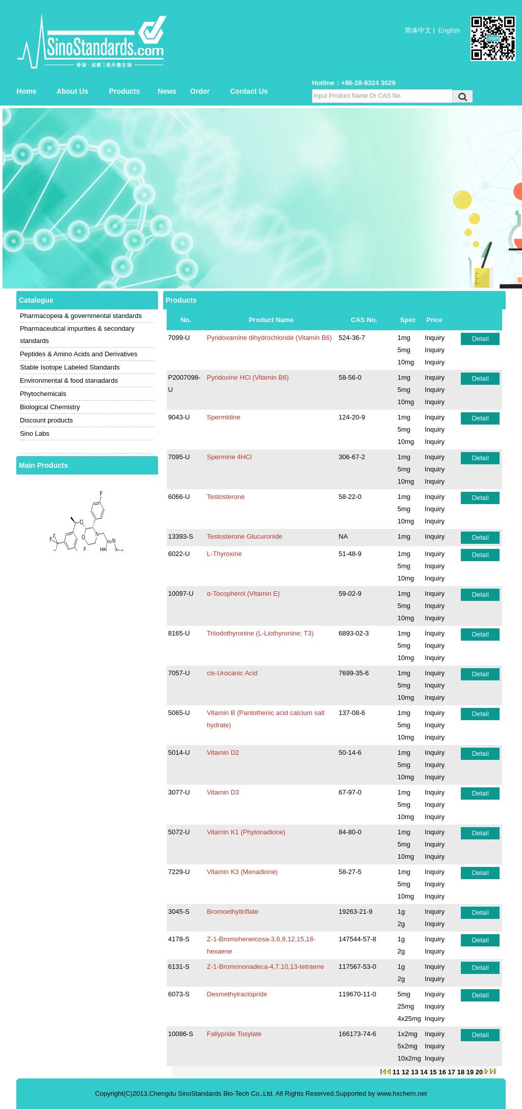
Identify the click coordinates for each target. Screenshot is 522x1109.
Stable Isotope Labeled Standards (70, 367)
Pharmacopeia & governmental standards (81, 316)
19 (470, 1072)
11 (396, 1072)
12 (405, 1072)
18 (460, 1072)
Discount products (46, 420)
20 (479, 1072)
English (449, 30)
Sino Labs (34, 433)
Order (200, 91)
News (167, 91)
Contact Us (249, 91)
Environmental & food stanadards (69, 380)
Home (27, 91)
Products (124, 91)
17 (451, 1072)
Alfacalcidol (87, 476)
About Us (72, 91)
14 (423, 1072)
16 (442, 1072)
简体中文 (418, 30)
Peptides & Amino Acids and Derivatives (79, 354)
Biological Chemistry (50, 407)
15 (432, 1072)
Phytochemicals (43, 394)
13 (414, 1072)
